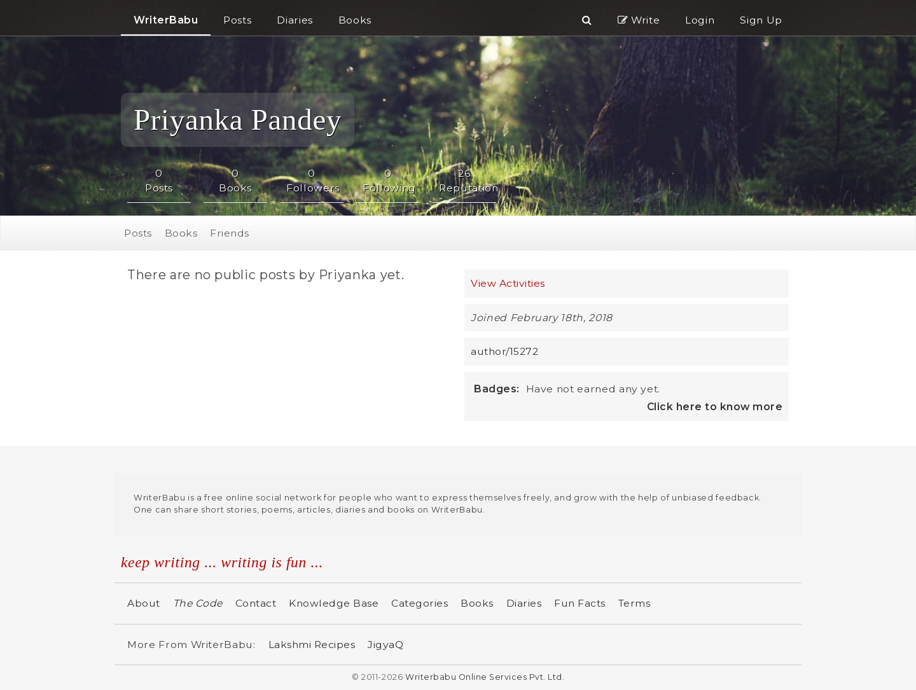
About (143, 603)
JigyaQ (385, 644)
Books (181, 233)
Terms (634, 603)
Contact (256, 603)
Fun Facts (580, 603)
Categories (419, 603)
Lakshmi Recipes (312, 644)
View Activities (508, 283)
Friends (229, 233)
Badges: (497, 389)
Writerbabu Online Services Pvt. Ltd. (484, 677)
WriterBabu (166, 20)
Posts (138, 233)
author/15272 (504, 351)
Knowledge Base (333, 603)
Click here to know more (715, 407)
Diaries (524, 603)
